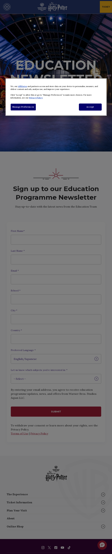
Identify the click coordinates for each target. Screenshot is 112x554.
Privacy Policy (36, 98)
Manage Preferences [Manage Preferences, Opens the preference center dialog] (23, 107)
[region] (56, 97)
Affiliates (22, 86)
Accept (90, 107)
